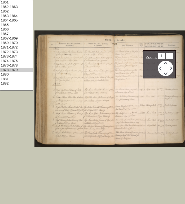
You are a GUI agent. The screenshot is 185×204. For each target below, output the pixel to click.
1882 (16, 83)
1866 (16, 29)
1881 (16, 79)
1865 (16, 25)
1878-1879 (16, 70)
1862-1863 (16, 7)
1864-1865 (16, 20)
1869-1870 (16, 43)
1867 (16, 34)
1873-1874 (16, 56)
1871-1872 (16, 47)
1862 (16, 11)
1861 (16, 2)
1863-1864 (16, 16)
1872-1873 (16, 52)
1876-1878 (16, 65)
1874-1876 (16, 61)
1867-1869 (16, 38)
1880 (16, 74)
